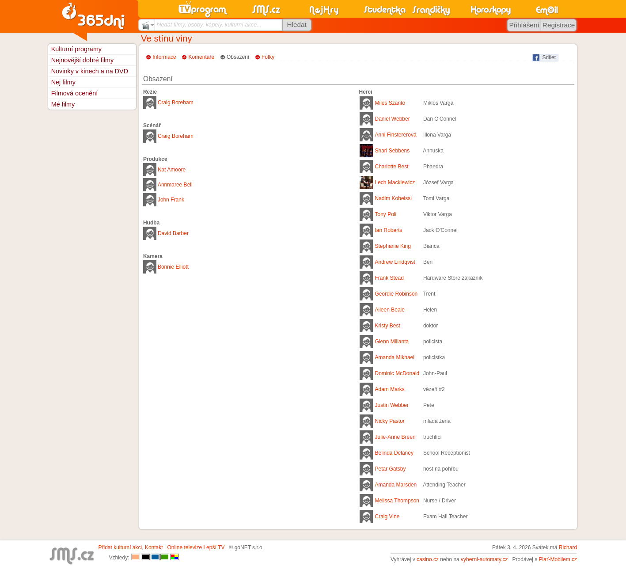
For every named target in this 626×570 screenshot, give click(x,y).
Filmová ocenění (74, 93)
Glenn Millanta (392, 341)
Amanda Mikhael (394, 357)
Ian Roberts (388, 230)
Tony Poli (386, 214)
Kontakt (154, 547)
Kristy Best (387, 326)
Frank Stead (389, 278)
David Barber (173, 233)
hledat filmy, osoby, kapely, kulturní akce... (209, 24)
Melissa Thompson (397, 501)
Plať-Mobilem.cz (558, 559)
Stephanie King (393, 246)
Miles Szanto (390, 103)
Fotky (268, 57)
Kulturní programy (76, 49)
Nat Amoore (172, 170)
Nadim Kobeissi (393, 198)
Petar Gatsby (390, 469)
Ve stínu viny (166, 38)
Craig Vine (387, 516)
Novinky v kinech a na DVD (89, 71)
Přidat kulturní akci (120, 547)
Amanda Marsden (396, 485)
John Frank (171, 200)
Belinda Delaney (394, 453)
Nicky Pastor (390, 421)
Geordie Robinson (396, 294)
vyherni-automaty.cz (484, 559)
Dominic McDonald (397, 373)
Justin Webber (392, 405)
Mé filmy (63, 104)
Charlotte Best (392, 166)
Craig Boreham (175, 102)
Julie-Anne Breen (395, 437)
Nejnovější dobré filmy (82, 60)
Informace (164, 57)
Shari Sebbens (392, 151)
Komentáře (201, 57)
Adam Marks (390, 389)
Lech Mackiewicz (395, 182)
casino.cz (428, 559)
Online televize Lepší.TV (195, 547)
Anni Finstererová (396, 135)
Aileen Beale (390, 310)
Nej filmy (63, 82)
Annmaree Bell (175, 185)
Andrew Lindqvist (395, 262)
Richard (568, 547)
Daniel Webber (392, 119)
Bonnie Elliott (173, 267)
